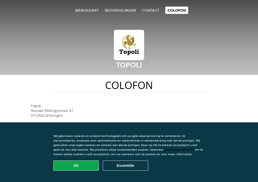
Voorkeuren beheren (179, 149)
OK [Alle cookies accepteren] (76, 166)
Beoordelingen (120, 10)
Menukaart (87, 10)
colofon (177, 10)
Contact (150, 10)
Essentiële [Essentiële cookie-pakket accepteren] (125, 166)
